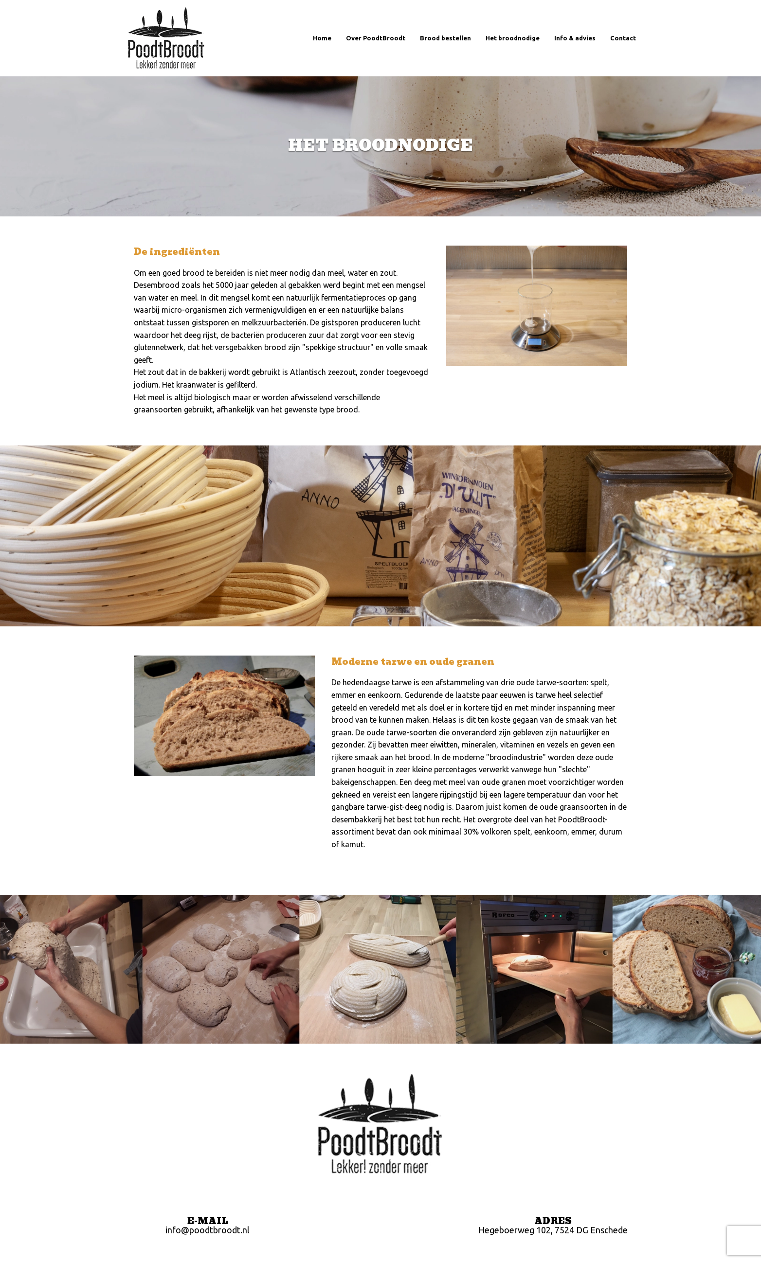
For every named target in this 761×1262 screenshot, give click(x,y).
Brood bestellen (445, 38)
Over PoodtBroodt (375, 38)
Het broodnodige (513, 38)
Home (322, 38)
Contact (623, 38)
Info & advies (575, 38)
